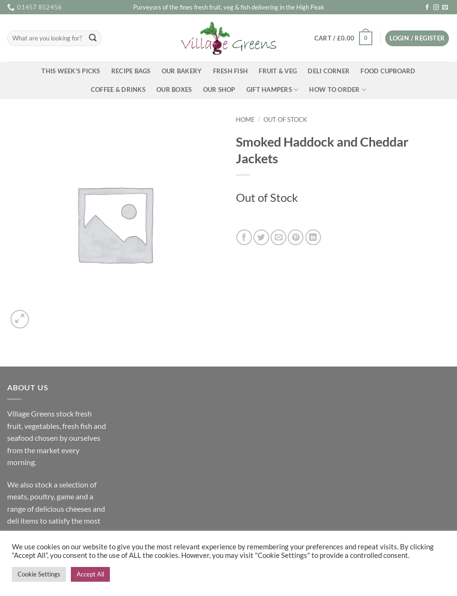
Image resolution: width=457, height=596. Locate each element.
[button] (343, 38)
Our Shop (219, 89)
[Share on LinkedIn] (313, 237)
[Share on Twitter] (261, 237)
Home (245, 119)
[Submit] (93, 38)
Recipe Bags (131, 71)
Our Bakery (182, 71)
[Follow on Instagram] (436, 7)
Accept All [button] (90, 574)
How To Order (337, 89)
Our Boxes (174, 89)
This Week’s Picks (70, 71)
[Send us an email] (445, 7)
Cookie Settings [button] (39, 574)
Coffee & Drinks (118, 89)
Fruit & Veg (278, 71)
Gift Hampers (272, 89)
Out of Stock (285, 119)
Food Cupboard (387, 71)
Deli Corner (329, 71)
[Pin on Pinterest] (295, 237)
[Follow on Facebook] (427, 7)
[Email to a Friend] (278, 237)
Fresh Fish (230, 71)
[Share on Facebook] (244, 237)
